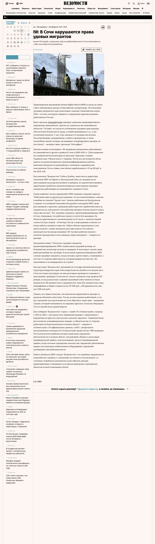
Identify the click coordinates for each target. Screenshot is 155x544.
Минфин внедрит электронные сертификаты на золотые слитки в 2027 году (17, 464)
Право (117, 13)
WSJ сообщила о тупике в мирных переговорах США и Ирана (18, 109)
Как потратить (134, 13)
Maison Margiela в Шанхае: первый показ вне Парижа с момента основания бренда (18, 400)
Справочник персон (96, 13)
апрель (24, 23)
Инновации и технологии (16, 13)
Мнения (136, 8)
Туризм (109, 13)
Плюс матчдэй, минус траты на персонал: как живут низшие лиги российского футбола (18, 358)
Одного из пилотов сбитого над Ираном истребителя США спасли (18, 250)
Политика (81, 8)
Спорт (50, 13)
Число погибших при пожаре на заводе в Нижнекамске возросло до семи (17, 193)
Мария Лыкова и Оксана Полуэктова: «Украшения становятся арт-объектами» (18, 288)
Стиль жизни (115, 8)
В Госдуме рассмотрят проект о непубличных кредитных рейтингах (16, 451)
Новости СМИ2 (42, 406)
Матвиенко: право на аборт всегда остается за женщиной (18, 82)
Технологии (48, 8)
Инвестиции (36, 8)
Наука (124, 13)
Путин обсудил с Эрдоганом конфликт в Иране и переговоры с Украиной (18, 424)
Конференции (60, 13)
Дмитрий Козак (62, 118)
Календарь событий (10, 23)
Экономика (15, 8)
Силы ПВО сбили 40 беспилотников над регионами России (14, 160)
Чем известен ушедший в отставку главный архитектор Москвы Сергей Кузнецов (17, 313)
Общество (91, 8)
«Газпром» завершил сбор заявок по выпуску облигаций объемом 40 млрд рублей (17, 373)
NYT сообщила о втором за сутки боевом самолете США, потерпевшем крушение (17, 69)
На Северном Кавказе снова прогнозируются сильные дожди (18, 299)
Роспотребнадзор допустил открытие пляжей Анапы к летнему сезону (18, 261)
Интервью (127, 8)
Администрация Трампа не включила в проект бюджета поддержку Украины (17, 275)
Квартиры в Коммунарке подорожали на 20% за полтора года (16, 411)
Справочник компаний (77, 13)
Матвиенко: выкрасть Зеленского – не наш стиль (17, 181)
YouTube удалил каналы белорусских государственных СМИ (16, 123)
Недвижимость (69, 8)
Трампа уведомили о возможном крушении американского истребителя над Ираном (17, 330)
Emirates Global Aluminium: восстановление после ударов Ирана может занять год (18, 387)
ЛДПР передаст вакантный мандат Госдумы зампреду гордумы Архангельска (17, 206)
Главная (39, 27)
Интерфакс (71, 143)
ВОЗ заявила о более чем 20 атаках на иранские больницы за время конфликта (18, 137)
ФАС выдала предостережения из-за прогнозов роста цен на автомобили (16, 237)
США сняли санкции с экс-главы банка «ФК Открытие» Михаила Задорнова (17, 479)
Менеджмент (103, 8)
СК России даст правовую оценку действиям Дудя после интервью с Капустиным (17, 437)
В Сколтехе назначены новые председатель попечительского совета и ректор (17, 344)
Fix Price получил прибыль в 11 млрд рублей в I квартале (18, 149)
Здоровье (41, 13)
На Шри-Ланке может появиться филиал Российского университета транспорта (17, 222)
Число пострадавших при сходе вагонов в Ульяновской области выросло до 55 (17, 96)
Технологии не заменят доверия (16, 171)
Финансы (25, 8)
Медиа (58, 8)
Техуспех (31, 13)
